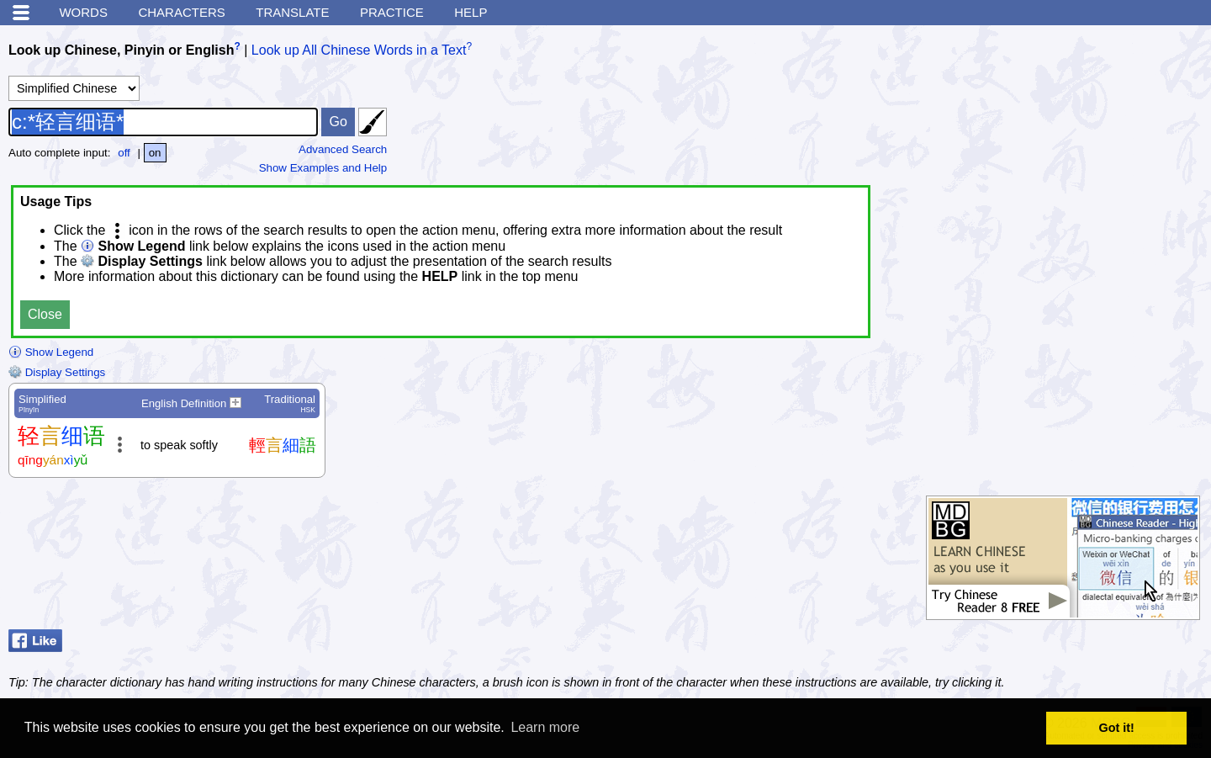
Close (45, 314)
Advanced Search (343, 149)
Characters (181, 12)
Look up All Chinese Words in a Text (359, 50)
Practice (392, 12)
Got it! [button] (1116, 727)
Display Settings (56, 372)
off (124, 152)
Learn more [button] (544, 727)
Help (470, 12)
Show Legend (50, 352)
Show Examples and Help (323, 168)
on (155, 152)
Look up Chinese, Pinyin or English (121, 50)
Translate (292, 12)
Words (83, 12)
